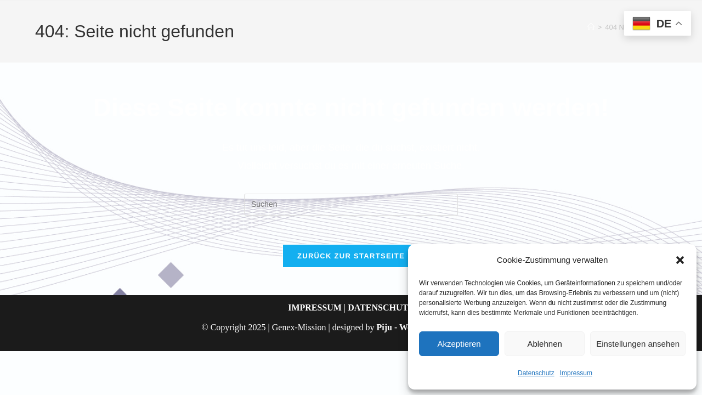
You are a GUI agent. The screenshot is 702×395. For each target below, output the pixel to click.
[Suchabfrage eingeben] (351, 205)
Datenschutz (536, 373)
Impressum (576, 373)
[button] (680, 260)
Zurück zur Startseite (351, 260)
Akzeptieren (458, 343)
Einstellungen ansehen (638, 343)
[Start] (591, 27)
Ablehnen (544, 343)
